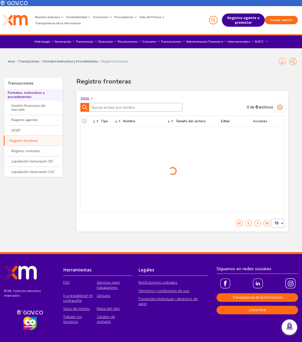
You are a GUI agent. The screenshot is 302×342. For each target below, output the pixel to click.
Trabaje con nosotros (72, 319)
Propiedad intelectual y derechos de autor (168, 301)
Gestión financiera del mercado (28, 107)
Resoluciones (128, 41)
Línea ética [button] (257, 310)
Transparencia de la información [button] (257, 297)
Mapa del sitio (108, 308)
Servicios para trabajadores (108, 285)
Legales (146, 270)
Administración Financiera (204, 41)
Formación (100, 17)
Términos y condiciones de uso (163, 290)
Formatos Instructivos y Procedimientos (70, 61)
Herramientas (77, 270)
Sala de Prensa (150, 17)
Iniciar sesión (281, 20)
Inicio (11, 61)
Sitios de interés (76, 308)
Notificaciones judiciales (157, 282)
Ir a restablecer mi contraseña (78, 298)
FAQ (66, 282)
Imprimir (282, 61)
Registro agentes (24, 120)
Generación (63, 41)
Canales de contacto (106, 319)
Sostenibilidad (76, 17)
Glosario (103, 295)
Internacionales (239, 41)
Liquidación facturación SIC (32, 161)
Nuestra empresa (47, 17)
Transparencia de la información (58, 23)
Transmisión (84, 41)
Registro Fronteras (115, 61)
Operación (105, 41)
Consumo (149, 41)
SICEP (15, 130)
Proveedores (123, 17)
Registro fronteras (24, 140)
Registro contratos (25, 151)
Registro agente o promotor (243, 20)
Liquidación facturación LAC (33, 172)
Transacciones (171, 41)
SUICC (259, 41)
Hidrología (42, 41)
